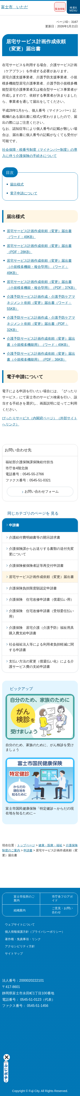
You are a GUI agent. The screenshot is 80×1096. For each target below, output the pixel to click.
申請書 (14, 525)
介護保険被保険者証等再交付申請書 (36, 565)
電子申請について (23, 193)
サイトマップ (14, 953)
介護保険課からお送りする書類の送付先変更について (41, 551)
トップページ (26, 845)
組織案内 (20, 910)
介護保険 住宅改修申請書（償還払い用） (41, 599)
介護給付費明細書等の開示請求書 (34, 537)
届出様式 (17, 184)
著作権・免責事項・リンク (23, 939)
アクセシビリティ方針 (20, 946)
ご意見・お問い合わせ (62, 910)
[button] (60, 7)
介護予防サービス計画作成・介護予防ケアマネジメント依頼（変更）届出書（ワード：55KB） (41, 303)
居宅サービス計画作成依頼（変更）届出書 (41, 577)
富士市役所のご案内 (24, 898)
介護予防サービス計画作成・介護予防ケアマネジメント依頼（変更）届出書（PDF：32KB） (41, 324)
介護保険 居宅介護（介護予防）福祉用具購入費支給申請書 (41, 630)
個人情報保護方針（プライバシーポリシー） (35, 931)
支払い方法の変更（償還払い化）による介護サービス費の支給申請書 (41, 664)
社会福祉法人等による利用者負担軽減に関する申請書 (41, 647)
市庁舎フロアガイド (62, 898)
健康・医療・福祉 (50, 845)
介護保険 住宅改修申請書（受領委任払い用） (41, 613)
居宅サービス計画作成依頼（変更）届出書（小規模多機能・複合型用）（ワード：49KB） (39, 267)
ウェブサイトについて (20, 924)
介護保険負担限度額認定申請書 (33, 588)
